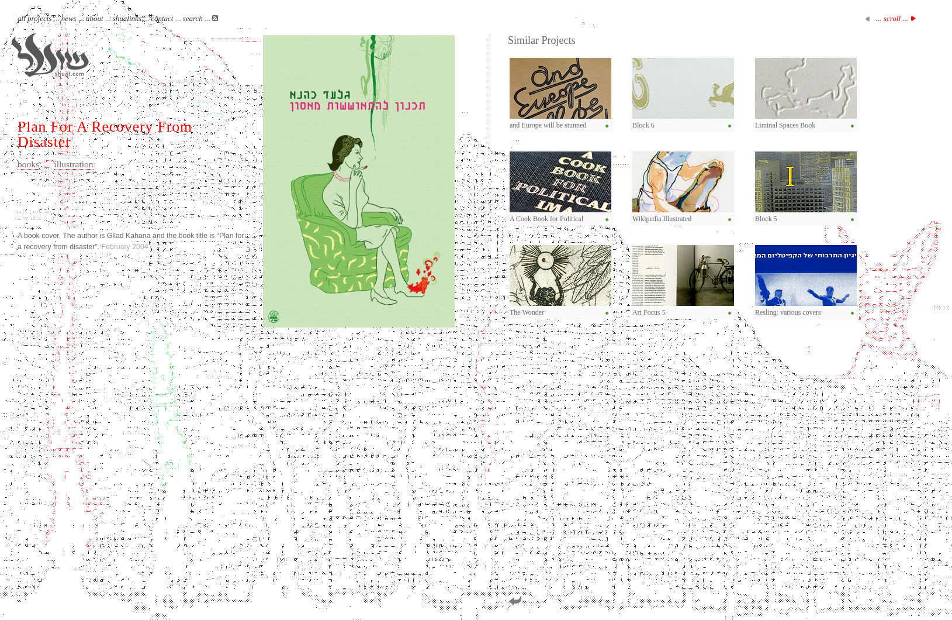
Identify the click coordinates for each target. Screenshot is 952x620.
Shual (50, 55)
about (94, 18)
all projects (34, 18)
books (28, 164)
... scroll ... (892, 18)
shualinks (127, 18)
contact (162, 18)
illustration (73, 164)
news (69, 18)
